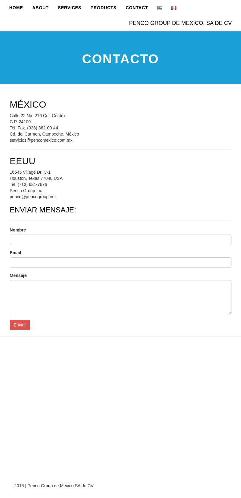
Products (103, 7)
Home (16, 7)
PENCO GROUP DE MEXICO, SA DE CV (180, 23)
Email (15, 252)
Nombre (18, 229)
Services (69, 7)
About (40, 7)
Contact (137, 7)
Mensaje (18, 275)
